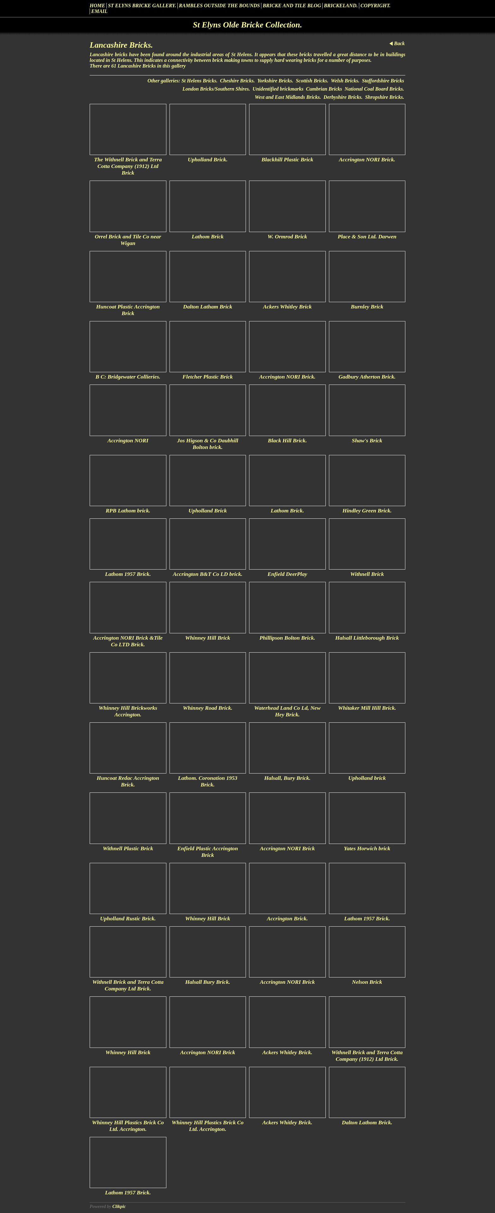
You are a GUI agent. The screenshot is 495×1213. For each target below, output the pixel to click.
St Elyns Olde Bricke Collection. (247, 24)
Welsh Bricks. (345, 80)
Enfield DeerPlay (287, 574)
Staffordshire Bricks (383, 80)
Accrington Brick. (287, 918)
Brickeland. (341, 5)
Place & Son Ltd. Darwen (367, 236)
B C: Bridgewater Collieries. (128, 376)
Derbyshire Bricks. (343, 97)
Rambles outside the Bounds (219, 5)
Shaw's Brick (367, 440)
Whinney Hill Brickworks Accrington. (127, 711)
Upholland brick (367, 778)
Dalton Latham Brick (207, 306)
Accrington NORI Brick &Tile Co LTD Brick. (128, 641)
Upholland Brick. (208, 159)
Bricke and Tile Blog (292, 5)
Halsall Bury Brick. (207, 982)
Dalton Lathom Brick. (367, 1122)
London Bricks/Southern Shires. (216, 89)
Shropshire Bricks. (384, 97)
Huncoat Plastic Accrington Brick (128, 309)
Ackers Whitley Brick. (287, 1052)
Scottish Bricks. (312, 80)
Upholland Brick (207, 510)
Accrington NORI (127, 440)
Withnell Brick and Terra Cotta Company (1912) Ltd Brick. (367, 1055)
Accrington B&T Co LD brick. (207, 574)
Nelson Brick (367, 982)
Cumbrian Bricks (324, 89)
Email (99, 11)
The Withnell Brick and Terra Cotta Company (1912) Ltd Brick (128, 166)
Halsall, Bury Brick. (287, 778)
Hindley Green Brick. (367, 510)
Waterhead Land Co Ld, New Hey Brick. (287, 711)
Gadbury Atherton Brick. (367, 376)
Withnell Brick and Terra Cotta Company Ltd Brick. (128, 985)
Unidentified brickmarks (278, 89)
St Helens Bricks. (200, 80)
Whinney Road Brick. (207, 708)
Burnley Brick (367, 306)
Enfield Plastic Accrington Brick (207, 851)
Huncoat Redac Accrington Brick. (128, 781)
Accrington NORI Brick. (367, 159)
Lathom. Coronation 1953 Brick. (207, 781)
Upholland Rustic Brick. (128, 918)
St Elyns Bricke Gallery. (142, 5)
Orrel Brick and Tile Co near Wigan (128, 239)
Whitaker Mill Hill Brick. (367, 708)
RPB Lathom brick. (128, 510)
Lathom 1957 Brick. (128, 574)
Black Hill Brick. (287, 440)
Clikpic (119, 1206)
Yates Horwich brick (367, 848)
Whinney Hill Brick (207, 638)
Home (97, 5)
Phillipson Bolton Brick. (287, 638)
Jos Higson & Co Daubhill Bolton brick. (207, 443)
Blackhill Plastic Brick (287, 159)
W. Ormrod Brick (287, 236)
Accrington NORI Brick (287, 848)
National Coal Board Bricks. (374, 89)
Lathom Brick (208, 236)
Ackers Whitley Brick (287, 306)
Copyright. (376, 5)
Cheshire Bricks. (237, 80)
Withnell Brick (367, 574)
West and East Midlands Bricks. (288, 97)
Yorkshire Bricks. (275, 80)
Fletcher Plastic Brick (207, 376)
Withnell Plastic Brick (128, 848)
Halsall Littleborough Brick (367, 638)
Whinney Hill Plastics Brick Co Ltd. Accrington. (128, 1125)
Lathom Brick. (287, 510)
